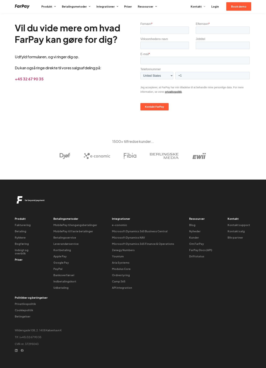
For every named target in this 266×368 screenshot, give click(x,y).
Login (215, 6)
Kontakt (198, 6)
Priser (128, 6)
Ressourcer (147, 6)
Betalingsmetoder (76, 6)
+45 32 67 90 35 (29, 79)
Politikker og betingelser (31, 297)
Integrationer (107, 6)
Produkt (48, 6)
